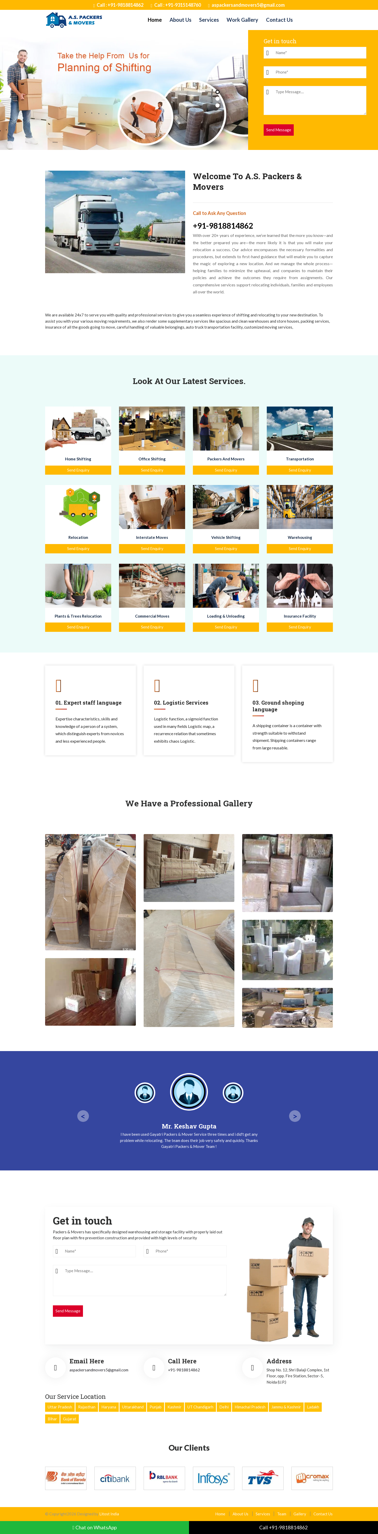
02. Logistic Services (181, 702)
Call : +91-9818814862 (118, 5)
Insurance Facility (300, 616)
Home (155, 20)
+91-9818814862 (223, 225)
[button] (217, 92)
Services (209, 20)
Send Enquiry (78, 470)
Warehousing (300, 537)
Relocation (78, 537)
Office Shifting (152, 459)
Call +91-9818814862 (283, 1527)
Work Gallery (242, 20)
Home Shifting (78, 459)
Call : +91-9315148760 (176, 5)
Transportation (300, 459)
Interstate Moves (152, 537)
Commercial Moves (152, 616)
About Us (180, 20)
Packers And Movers (225, 459)
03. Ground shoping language (278, 706)
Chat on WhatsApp (94, 1527)
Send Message (278, 129)
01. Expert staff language (88, 702)
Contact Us (279, 20)
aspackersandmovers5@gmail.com (246, 5)
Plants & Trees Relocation (78, 616)
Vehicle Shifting (226, 537)
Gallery (300, 1513)
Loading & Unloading (226, 616)
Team (281, 1513)
